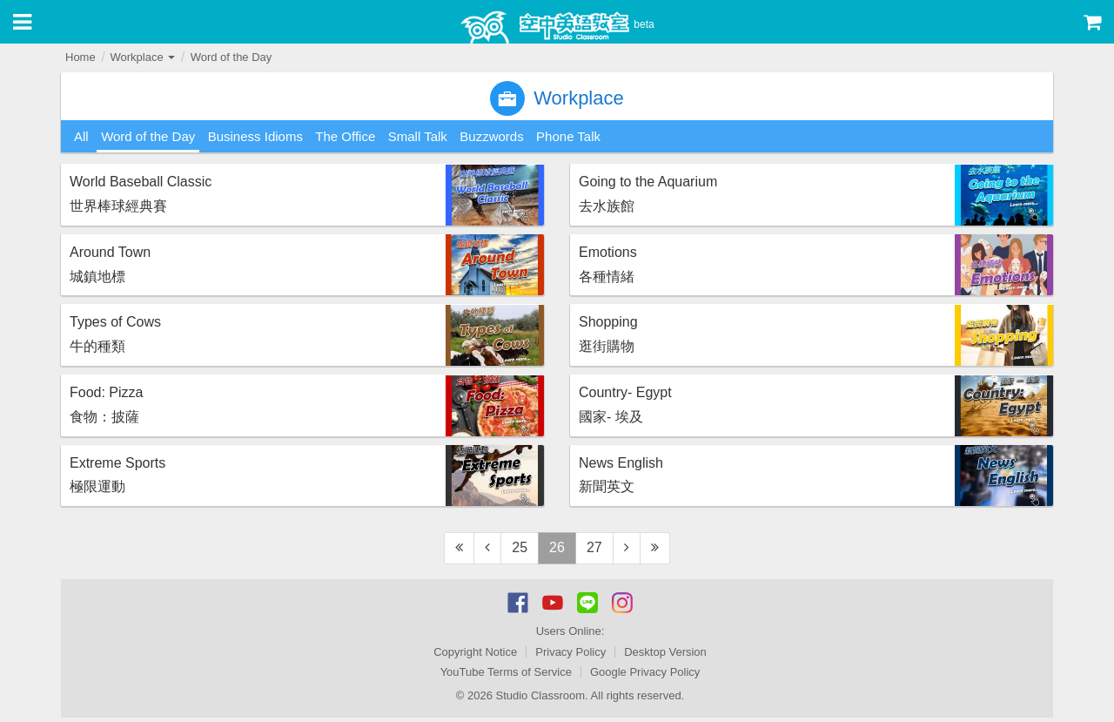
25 (519, 547)
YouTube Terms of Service (506, 672)
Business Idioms (255, 136)
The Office (345, 136)
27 (594, 547)
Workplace (142, 57)
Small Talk (417, 136)
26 (557, 547)
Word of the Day (231, 57)
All (81, 136)
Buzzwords (491, 136)
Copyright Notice (475, 652)
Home (80, 57)
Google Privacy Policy (645, 672)
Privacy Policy (570, 652)
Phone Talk (568, 136)
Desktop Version (665, 652)
